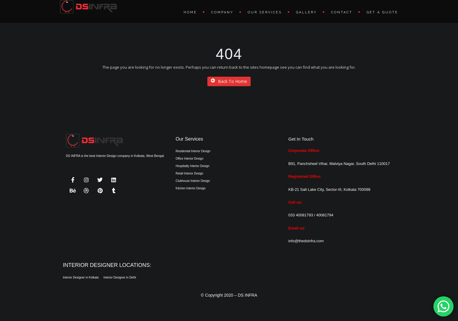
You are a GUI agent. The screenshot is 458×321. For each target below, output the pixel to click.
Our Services (265, 12)
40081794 (324, 215)
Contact (341, 12)
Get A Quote (382, 12)
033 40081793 (300, 215)
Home (190, 12)
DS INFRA (247, 295)
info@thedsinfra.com (306, 241)
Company (222, 12)
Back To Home (229, 81)
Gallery (306, 12)
